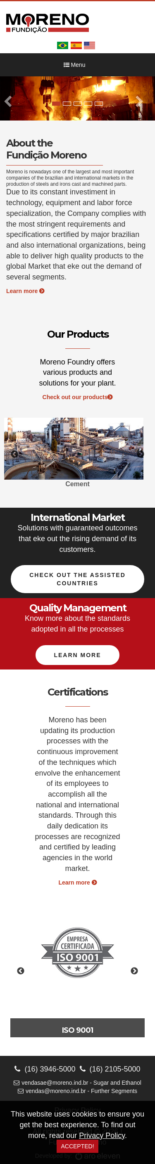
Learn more (25, 291)
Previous (14, 454)
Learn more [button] (77, 655)
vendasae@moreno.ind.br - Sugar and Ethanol (77, 1082)
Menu (75, 65)
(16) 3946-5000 (44, 1069)
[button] (11, 98)
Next (140, 454)
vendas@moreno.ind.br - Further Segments (77, 1091)
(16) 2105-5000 (110, 1069)
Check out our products (78, 397)
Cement (77, 483)
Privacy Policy (102, 1135)
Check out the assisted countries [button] (77, 579)
